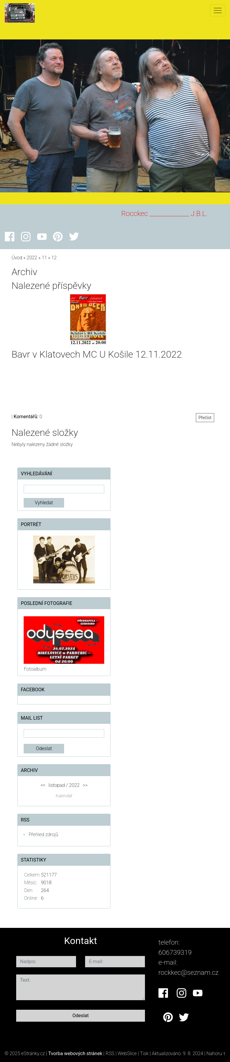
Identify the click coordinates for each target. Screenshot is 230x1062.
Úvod (16, 257)
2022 (32, 257)
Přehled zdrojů (43, 834)
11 (44, 257)
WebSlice (127, 1053)
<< (42, 785)
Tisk (144, 1053)
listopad (57, 785)
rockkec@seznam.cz (188, 972)
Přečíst (205, 417)
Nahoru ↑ (215, 1053)
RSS (110, 1053)
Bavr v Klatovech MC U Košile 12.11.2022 (96, 354)
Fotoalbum (35, 669)
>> (85, 785)
